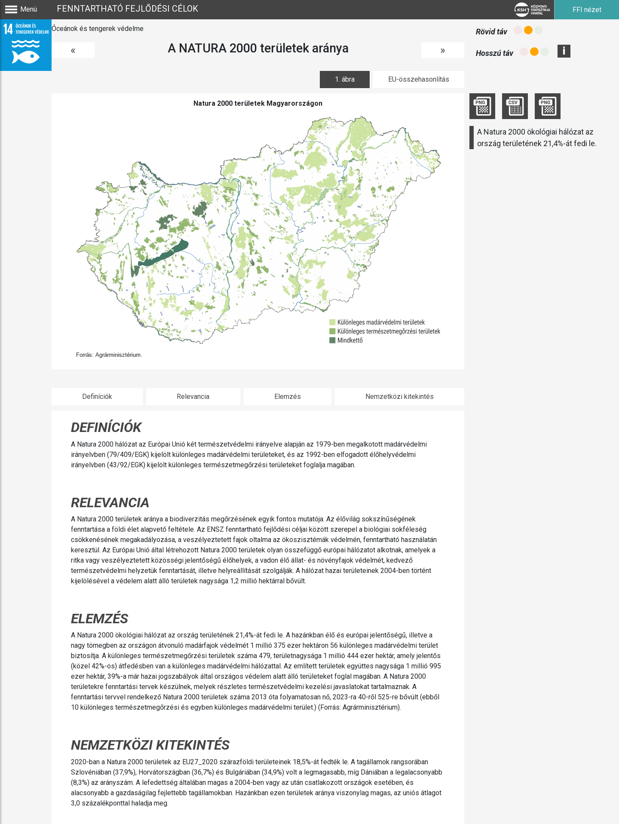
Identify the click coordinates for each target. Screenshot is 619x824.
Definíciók (97, 396)
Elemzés (287, 396)
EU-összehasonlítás (418, 79)
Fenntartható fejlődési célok (127, 8)
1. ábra (345, 79)
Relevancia (193, 396)
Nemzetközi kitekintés (399, 396)
